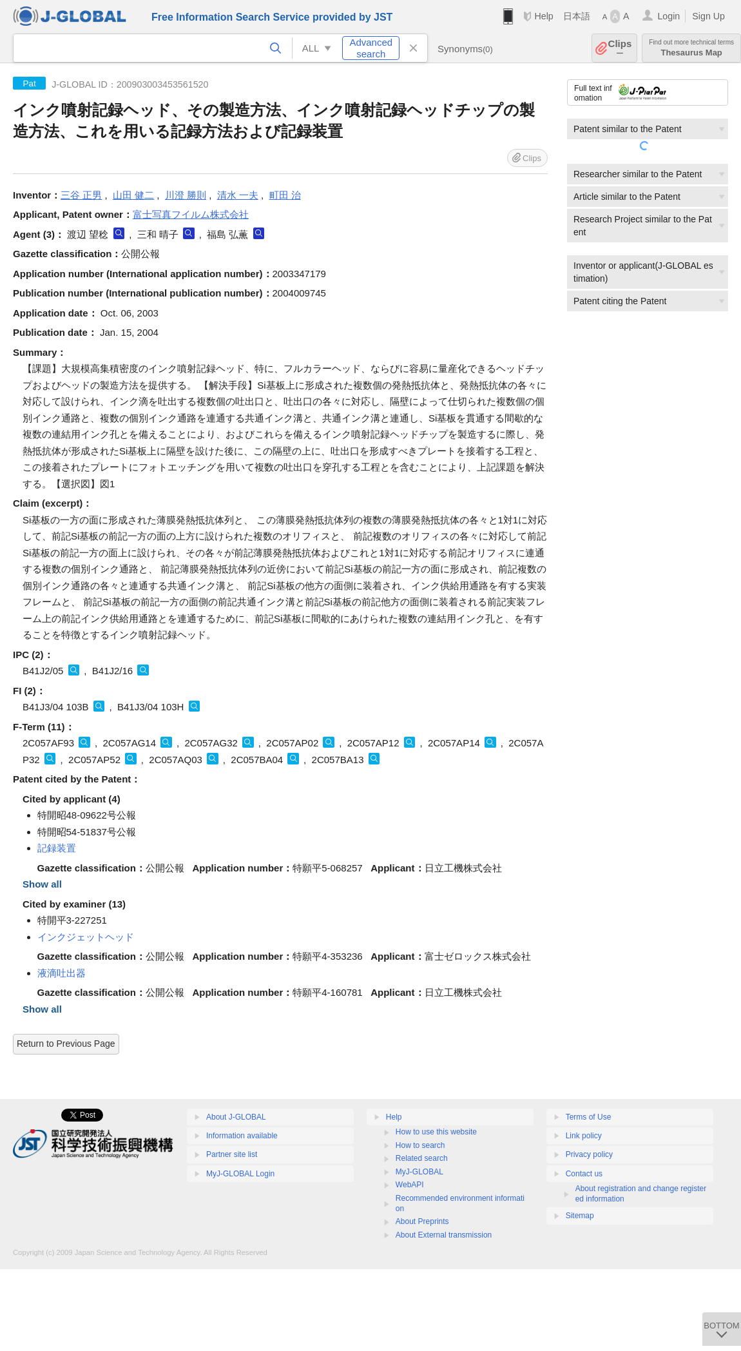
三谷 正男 (81, 195)
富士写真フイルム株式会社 (191, 214)
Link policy (584, 1135)
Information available (242, 1135)
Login (668, 16)
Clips (620, 48)
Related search (422, 1158)
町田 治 (285, 195)
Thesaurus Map (691, 48)
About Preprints (422, 1221)
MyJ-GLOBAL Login (240, 1173)
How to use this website (436, 1131)
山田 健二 (133, 195)
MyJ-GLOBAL (419, 1171)
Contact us (584, 1173)
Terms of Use (588, 1117)
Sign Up (708, 16)
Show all (42, 884)
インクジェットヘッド (85, 936)
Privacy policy (589, 1154)
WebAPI (410, 1184)
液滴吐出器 (61, 972)
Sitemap (580, 1215)
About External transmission (444, 1234)
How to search (420, 1145)
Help (543, 16)
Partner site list (231, 1154)
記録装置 (56, 847)
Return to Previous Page (66, 1043)
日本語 (576, 16)
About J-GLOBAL (236, 1117)
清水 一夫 (237, 195)
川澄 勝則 (185, 195)
